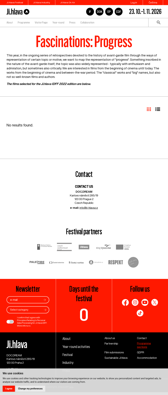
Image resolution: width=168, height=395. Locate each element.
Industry (68, 367)
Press (72, 22)
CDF (118, 11)
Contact (142, 338)
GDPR (140, 352)
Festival (68, 359)
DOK (99, 11)
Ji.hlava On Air (71, 2)
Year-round (58, 22)
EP (109, 11)
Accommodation (147, 358)
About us (110, 338)
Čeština (153, 2)
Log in (134, 2)
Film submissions (115, 352)
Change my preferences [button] (30, 388)
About (10, 22)
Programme (24, 22)
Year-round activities (71, 349)
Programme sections (144, 345)
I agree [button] (8, 388)
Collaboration (87, 22)
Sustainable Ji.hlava (116, 358)
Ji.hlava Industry (43, 2)
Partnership (112, 343)
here (28, 326)
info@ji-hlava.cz (88, 207)
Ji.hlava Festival (14, 2)
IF (90, 11)
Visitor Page (41, 22)
